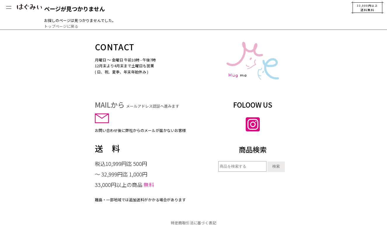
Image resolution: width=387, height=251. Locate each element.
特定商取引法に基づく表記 (193, 223)
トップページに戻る (61, 26)
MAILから (137, 104)
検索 (276, 166)
